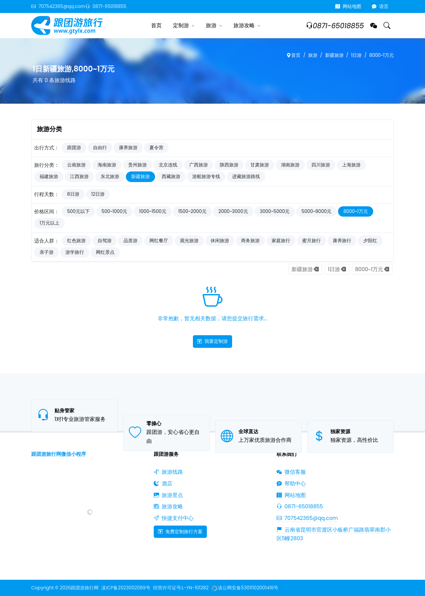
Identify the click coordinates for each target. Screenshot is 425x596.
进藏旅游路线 (246, 176)
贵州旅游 (137, 165)
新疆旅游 (334, 55)
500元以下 (78, 211)
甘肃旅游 (259, 165)
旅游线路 (168, 471)
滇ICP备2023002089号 (125, 588)
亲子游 (46, 252)
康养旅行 (342, 241)
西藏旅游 (171, 176)
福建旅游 (49, 176)
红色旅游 (76, 241)
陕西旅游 (229, 165)
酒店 (163, 483)
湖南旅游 (290, 165)
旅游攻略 (244, 25)
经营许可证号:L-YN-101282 (181, 588)
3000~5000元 (275, 211)
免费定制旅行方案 (180, 531)
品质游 (130, 241)
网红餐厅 (158, 241)
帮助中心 (291, 483)
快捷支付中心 (174, 518)
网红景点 (105, 252)
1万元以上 (49, 223)
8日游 (73, 194)
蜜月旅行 (311, 241)
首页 (156, 25)
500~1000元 (114, 211)
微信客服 (291, 471)
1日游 (356, 55)
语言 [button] (380, 6)
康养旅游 (128, 148)
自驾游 (105, 241)
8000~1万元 (381, 55)
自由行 (100, 148)
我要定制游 (212, 341)
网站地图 (348, 6)
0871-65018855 (106, 6)
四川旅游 (320, 165)
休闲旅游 (220, 241)
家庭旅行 (281, 241)
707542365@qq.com (58, 6)
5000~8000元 (316, 211)
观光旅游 (189, 241)
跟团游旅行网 (85, 588)
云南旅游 (76, 165)
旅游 (211, 25)
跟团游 (74, 148)
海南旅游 (107, 165)
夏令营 (156, 148)
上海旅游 (351, 165)
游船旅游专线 (206, 176)
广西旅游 (198, 165)
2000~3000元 (233, 211)
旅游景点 (168, 495)
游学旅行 (74, 252)
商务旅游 (250, 241)
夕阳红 (370, 241)
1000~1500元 (152, 211)
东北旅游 (110, 176)
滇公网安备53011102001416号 (244, 588)
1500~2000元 (192, 211)
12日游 (98, 194)
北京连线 (168, 165)
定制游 (181, 25)
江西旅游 (79, 176)
